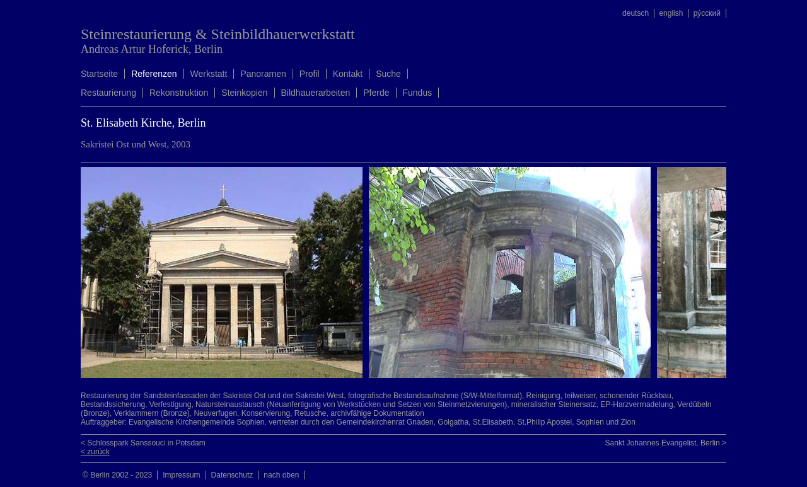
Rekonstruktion (178, 93)
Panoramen (263, 74)
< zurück (95, 451)
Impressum (181, 475)
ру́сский (707, 13)
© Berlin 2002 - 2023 (117, 475)
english (671, 13)
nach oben (281, 475)
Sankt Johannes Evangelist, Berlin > (665, 442)
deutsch (635, 13)
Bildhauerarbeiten (316, 93)
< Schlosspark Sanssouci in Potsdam (143, 442)
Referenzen (154, 74)
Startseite (99, 74)
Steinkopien (244, 93)
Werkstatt (209, 74)
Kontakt (348, 74)
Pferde (376, 93)
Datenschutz (232, 475)
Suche (388, 74)
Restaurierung (108, 93)
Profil (309, 74)
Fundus (418, 93)
